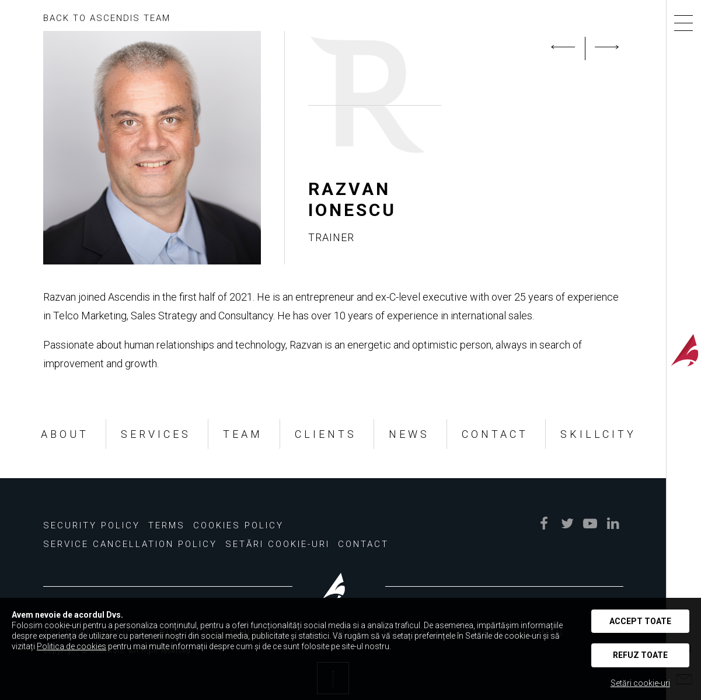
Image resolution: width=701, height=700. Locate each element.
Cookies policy (238, 525)
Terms (166, 525)
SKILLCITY (598, 434)
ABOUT (65, 434)
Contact (363, 544)
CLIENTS (326, 434)
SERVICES (156, 434)
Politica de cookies (71, 646)
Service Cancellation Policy (130, 544)
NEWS (409, 434)
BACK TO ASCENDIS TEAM (106, 18)
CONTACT (495, 434)
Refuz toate (640, 655)
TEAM (243, 434)
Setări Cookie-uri (277, 544)
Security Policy (91, 525)
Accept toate (640, 621)
